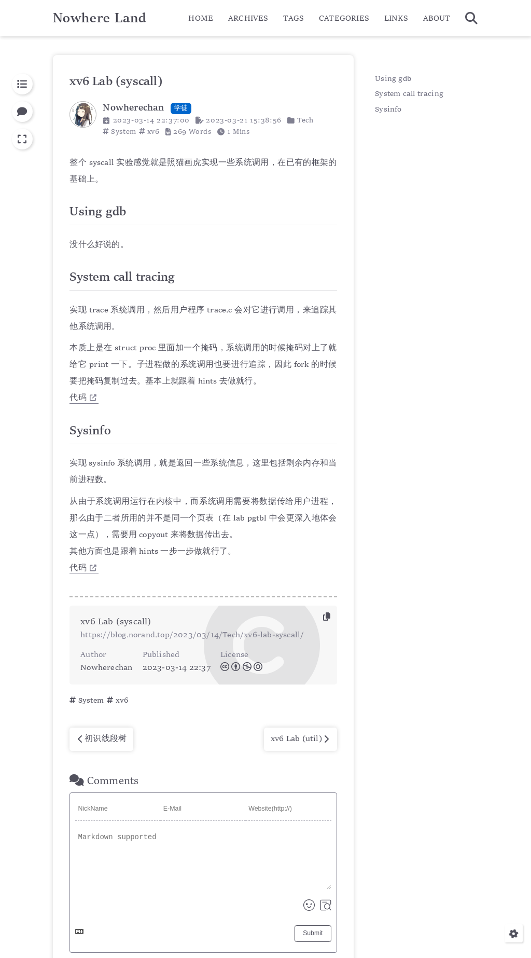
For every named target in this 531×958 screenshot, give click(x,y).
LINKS (396, 19)
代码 (82, 398)
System (123, 131)
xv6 (153, 131)
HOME (200, 19)
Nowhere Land (100, 18)
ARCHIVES (248, 19)
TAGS (293, 19)
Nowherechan (302, 913)
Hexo (248, 927)
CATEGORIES (344, 19)
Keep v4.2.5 (317, 927)
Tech (305, 120)
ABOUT (437, 19)
